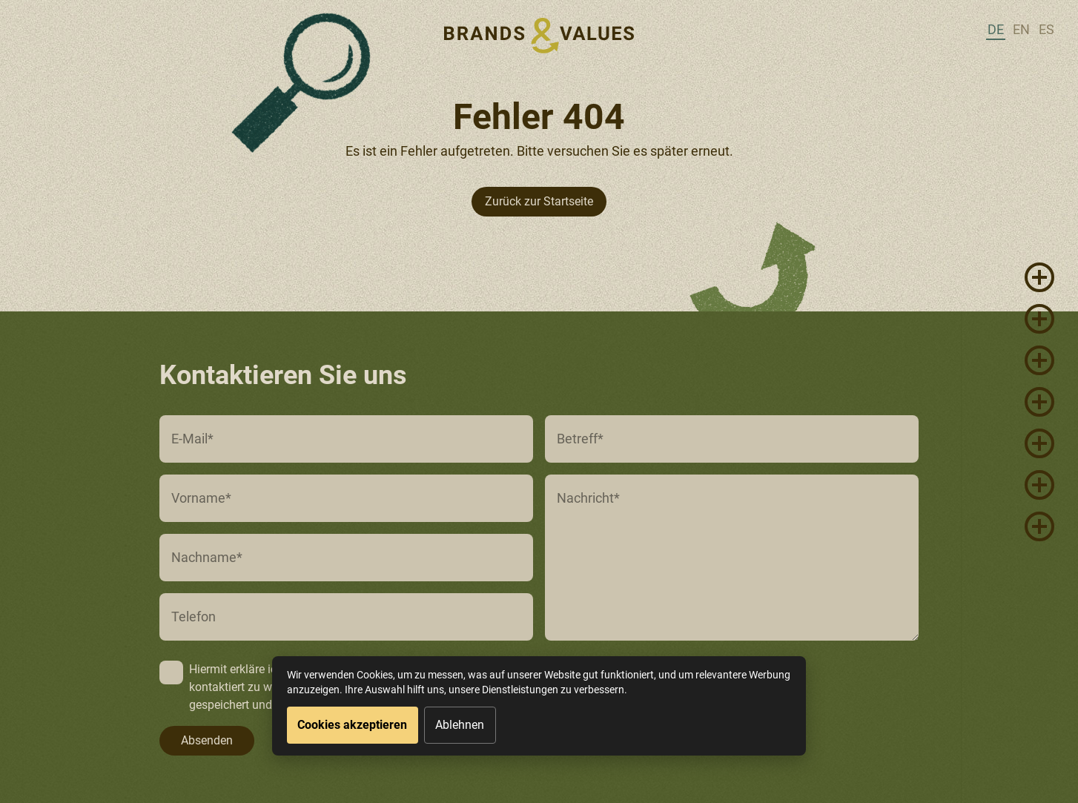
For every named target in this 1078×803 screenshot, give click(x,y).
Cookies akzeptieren (352, 725)
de (996, 29)
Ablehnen (459, 725)
